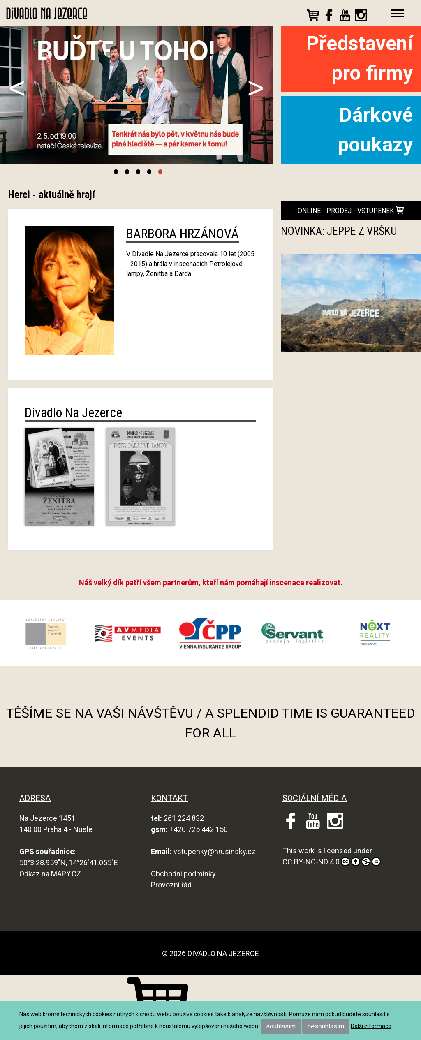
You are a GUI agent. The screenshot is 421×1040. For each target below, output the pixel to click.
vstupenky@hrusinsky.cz (214, 851)
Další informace (371, 1026)
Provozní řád (171, 884)
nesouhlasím (326, 1026)
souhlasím (281, 1026)
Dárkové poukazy (375, 129)
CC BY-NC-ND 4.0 (331, 861)
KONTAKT (169, 798)
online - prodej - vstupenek (351, 210)
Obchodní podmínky (183, 873)
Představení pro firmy (359, 58)
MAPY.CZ (66, 873)
